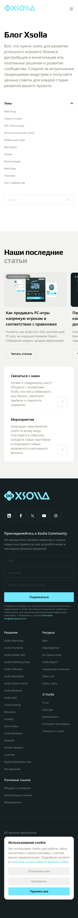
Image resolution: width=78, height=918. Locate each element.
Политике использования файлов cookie (39, 862)
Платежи (9, 175)
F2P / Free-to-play (14, 126)
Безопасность (50, 717)
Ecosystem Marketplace (56, 724)
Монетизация (12, 161)
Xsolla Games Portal (15, 683)
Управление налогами (55, 669)
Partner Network (13, 747)
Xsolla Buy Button (14, 676)
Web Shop (10, 111)
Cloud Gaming (12, 705)
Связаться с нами (53, 731)
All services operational (20, 833)
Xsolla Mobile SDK (14, 655)
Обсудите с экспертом (17, 788)
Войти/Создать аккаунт (18, 795)
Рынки (8, 154)
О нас (45, 702)
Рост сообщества (14, 183)
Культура (47, 709)
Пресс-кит (48, 676)
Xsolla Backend (13, 690)
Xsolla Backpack (13, 733)
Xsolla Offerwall (13, 669)
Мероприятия (12, 802)
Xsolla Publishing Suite (17, 662)
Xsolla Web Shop (13, 640)
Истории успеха (51, 655)
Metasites (10, 712)
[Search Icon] (39, 199)
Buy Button (10, 147)
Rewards (9, 740)
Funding (8, 719)
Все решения (12, 769)
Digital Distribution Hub (17, 762)
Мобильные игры (14, 140)
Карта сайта (49, 683)
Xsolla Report (50, 662)
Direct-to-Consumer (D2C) (19, 133)
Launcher (9, 755)
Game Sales (11, 726)
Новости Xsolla (13, 118)
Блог (45, 640)
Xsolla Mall (10, 697)
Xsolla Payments (13, 648)
